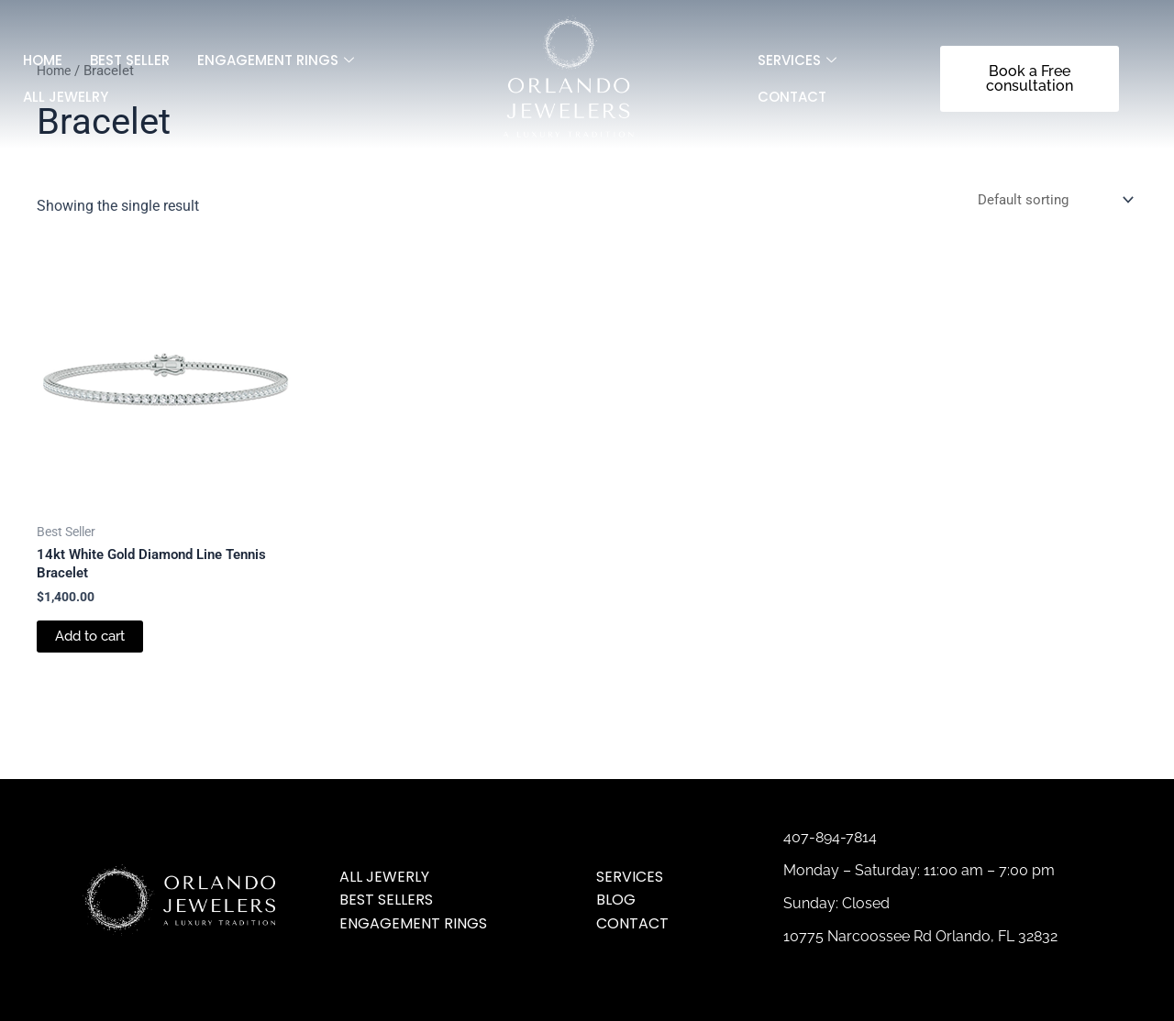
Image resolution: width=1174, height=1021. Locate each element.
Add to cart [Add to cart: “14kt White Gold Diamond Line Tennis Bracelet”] (94, 641)
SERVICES (797, 60)
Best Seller (130, 60)
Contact (792, 96)
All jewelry (65, 96)
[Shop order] (1050, 200)
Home (42, 60)
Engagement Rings (275, 60)
